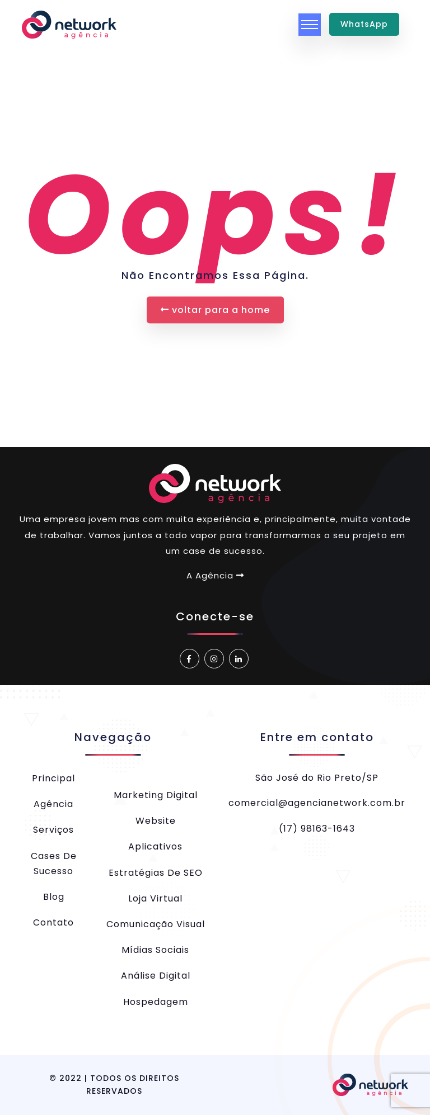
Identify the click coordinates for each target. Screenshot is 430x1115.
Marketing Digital (156, 795)
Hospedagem (155, 1001)
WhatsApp (364, 24)
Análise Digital (155, 975)
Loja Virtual (155, 898)
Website (155, 820)
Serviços (53, 829)
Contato (53, 922)
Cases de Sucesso (54, 863)
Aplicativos (155, 846)
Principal (53, 778)
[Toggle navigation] (309, 24)
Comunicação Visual (155, 924)
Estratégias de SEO (156, 872)
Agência (53, 804)
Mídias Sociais (155, 949)
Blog (53, 896)
